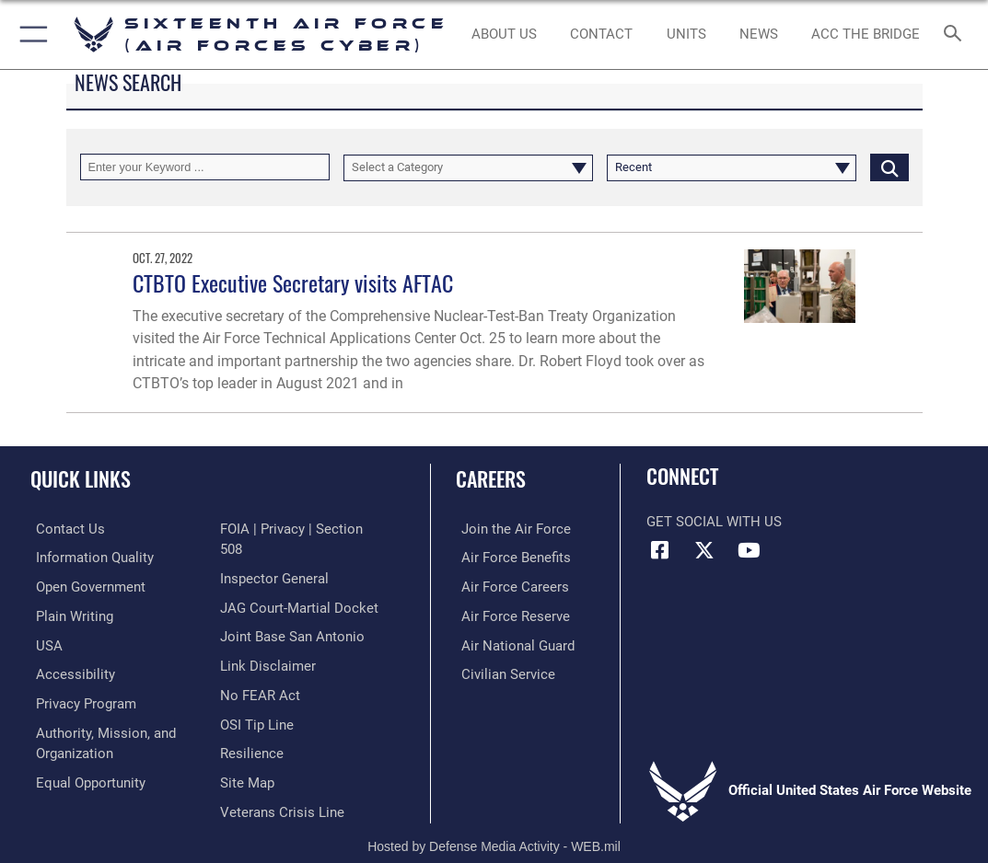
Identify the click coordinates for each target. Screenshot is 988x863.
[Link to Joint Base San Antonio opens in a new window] (292, 612)
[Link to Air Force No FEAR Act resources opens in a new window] (260, 670)
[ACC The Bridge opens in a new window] (866, 35)
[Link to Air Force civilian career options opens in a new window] (503, 670)
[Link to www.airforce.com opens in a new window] (510, 528)
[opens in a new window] (89, 556)
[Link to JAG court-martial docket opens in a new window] (299, 585)
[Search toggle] (956, 34)
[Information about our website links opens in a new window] (268, 641)
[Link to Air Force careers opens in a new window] (510, 585)
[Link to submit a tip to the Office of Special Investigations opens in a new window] (257, 698)
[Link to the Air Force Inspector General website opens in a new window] (274, 556)
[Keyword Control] (205, 167)
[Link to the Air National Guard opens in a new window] (512, 641)
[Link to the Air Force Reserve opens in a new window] (510, 612)
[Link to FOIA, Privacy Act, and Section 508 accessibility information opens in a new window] (304, 528)
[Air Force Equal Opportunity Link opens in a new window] (85, 775)
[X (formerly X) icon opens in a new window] (704, 550)
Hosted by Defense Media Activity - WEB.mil (494, 821)
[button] (30, 34)
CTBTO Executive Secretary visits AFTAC (293, 283)
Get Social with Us (714, 521)
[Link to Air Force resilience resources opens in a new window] (252, 727)
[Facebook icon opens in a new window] (660, 550)
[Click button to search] (889, 167)
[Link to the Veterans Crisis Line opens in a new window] (282, 784)
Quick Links (80, 478)
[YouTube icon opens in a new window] (748, 550)
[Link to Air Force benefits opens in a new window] (510, 556)
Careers (491, 478)
